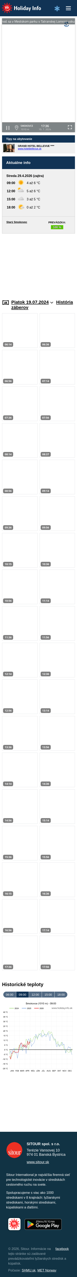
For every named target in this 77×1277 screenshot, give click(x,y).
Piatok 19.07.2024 (32, 302)
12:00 (35, 994)
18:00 (61, 994)
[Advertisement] (38, 264)
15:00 (48, 994)
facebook (62, 1249)
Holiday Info (17, 5)
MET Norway (46, 1270)
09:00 (22, 994)
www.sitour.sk (38, 1162)
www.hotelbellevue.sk (29, 148)
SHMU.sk (29, 1270)
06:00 (9, 994)
